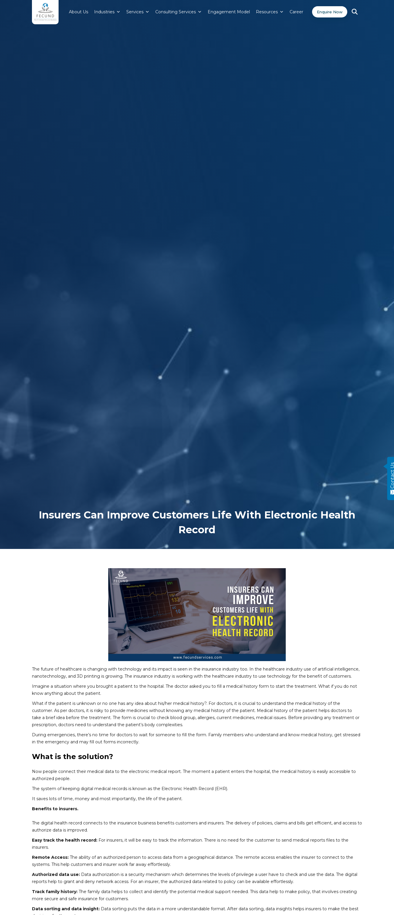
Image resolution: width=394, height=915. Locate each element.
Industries (104, 12)
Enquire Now (328, 12)
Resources (266, 12)
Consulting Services (175, 12)
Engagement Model (225, 12)
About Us (75, 12)
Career (293, 12)
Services (134, 12)
